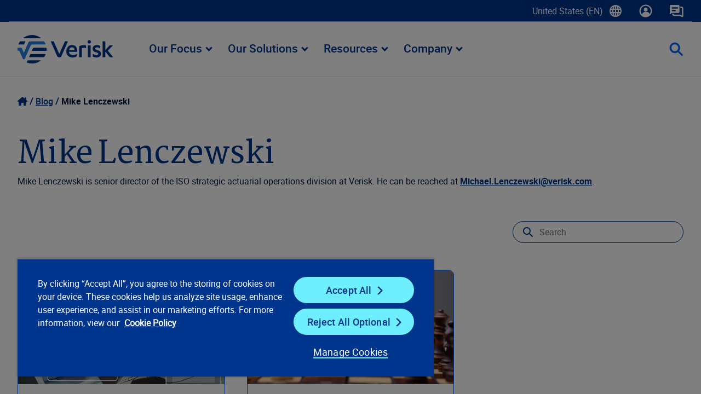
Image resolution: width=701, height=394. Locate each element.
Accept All (342, 290)
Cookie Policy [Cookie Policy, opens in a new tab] (186, 323)
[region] (221, 317)
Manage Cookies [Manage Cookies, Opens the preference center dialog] (342, 351)
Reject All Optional (341, 321)
